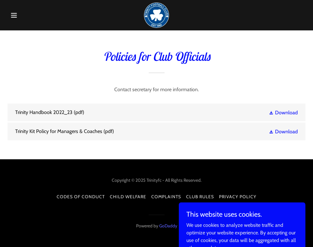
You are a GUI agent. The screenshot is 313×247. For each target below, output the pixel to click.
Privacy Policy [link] (237, 197)
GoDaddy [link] (168, 226)
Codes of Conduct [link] (81, 197)
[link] (156, 15)
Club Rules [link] (200, 197)
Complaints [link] (166, 197)
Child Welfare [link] (128, 197)
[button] (30, 15)
